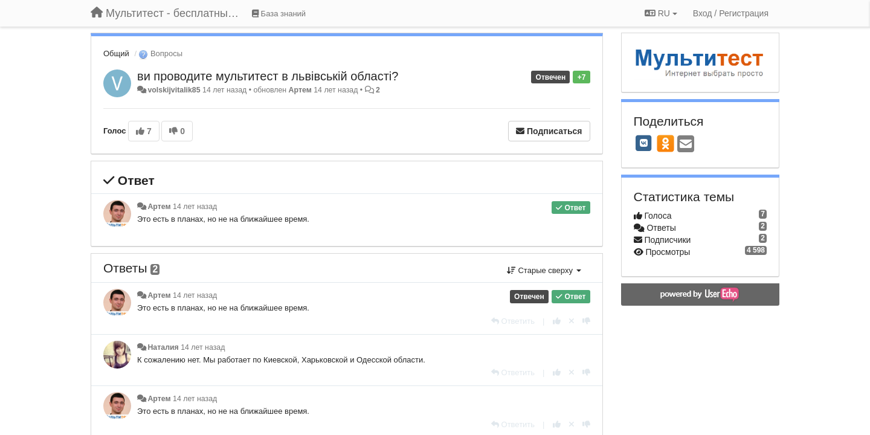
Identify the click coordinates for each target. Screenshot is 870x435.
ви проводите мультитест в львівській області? (267, 76)
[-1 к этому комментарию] (586, 321)
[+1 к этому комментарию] (557, 321)
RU (661, 13)
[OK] (665, 143)
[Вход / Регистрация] (730, 13)
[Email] (685, 144)
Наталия (162, 347)
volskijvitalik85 (173, 90)
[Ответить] (513, 321)
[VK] (644, 143)
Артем (300, 90)
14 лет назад (195, 206)
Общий (116, 53)
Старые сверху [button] (544, 270)
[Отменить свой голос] (572, 321)
